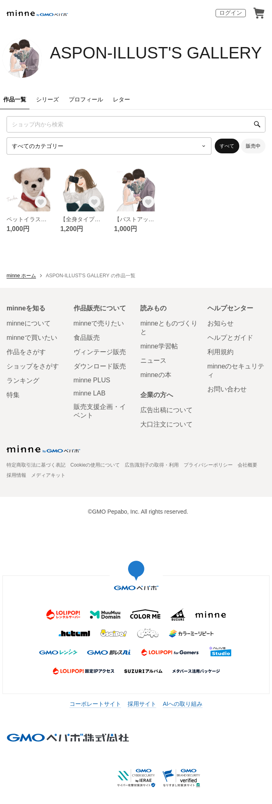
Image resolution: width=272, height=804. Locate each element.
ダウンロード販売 (100, 366)
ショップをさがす (33, 366)
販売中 (253, 146)
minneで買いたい (32, 337)
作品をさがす (26, 351)
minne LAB (90, 393)
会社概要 (247, 465)
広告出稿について (166, 409)
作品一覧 (14, 99)
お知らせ (220, 323)
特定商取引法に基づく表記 (36, 465)
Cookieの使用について (95, 465)
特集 (13, 394)
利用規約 (220, 351)
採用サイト (142, 704)
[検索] (257, 124)
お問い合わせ (227, 389)
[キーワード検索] (136, 124)
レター (121, 99)
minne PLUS (92, 380)
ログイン (230, 12)
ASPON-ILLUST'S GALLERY (156, 53)
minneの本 (155, 374)
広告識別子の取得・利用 (152, 465)
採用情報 (16, 475)
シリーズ (47, 99)
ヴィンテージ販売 (100, 351)
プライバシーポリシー (208, 465)
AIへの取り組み (182, 704)
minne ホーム (21, 275)
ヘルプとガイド (230, 337)
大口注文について (166, 424)
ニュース (153, 360)
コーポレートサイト (95, 704)
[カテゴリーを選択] (109, 146)
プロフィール (86, 99)
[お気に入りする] (40, 201)
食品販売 (87, 337)
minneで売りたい (99, 323)
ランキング (23, 380)
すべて (227, 146)
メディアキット (48, 475)
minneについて (29, 323)
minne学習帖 (159, 346)
